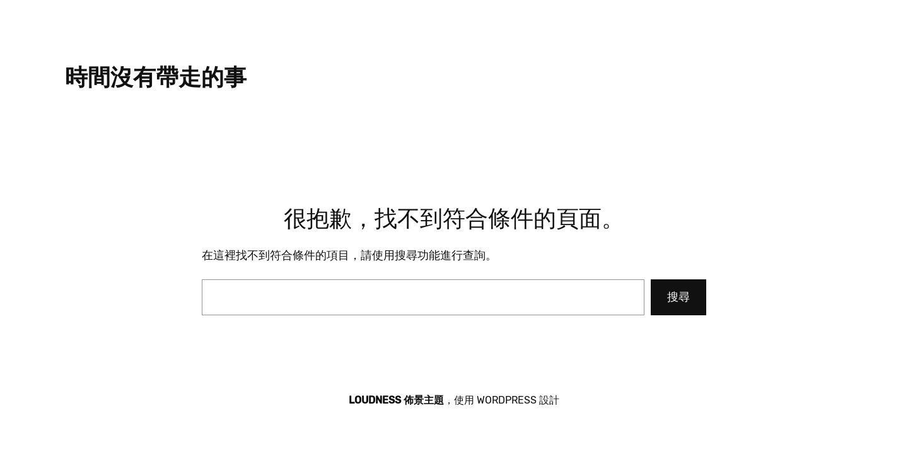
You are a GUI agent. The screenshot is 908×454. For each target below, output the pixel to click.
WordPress (507, 400)
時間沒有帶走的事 (156, 77)
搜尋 (678, 297)
